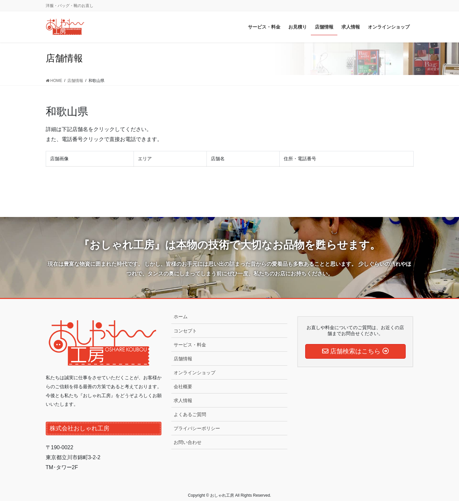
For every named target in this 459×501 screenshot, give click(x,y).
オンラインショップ (194, 372)
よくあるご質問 (190, 414)
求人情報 (183, 400)
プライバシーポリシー (197, 428)
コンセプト (185, 330)
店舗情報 (183, 358)
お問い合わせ (187, 442)
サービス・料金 (190, 344)
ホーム (181, 316)
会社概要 (183, 386)
